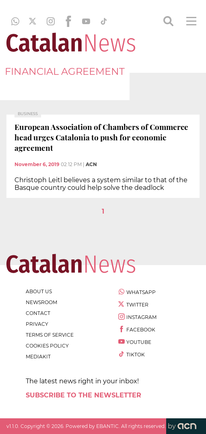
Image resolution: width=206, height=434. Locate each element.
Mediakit (38, 357)
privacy (37, 324)
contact (38, 313)
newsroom (41, 302)
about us (39, 291)
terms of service (50, 335)
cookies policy (47, 346)
